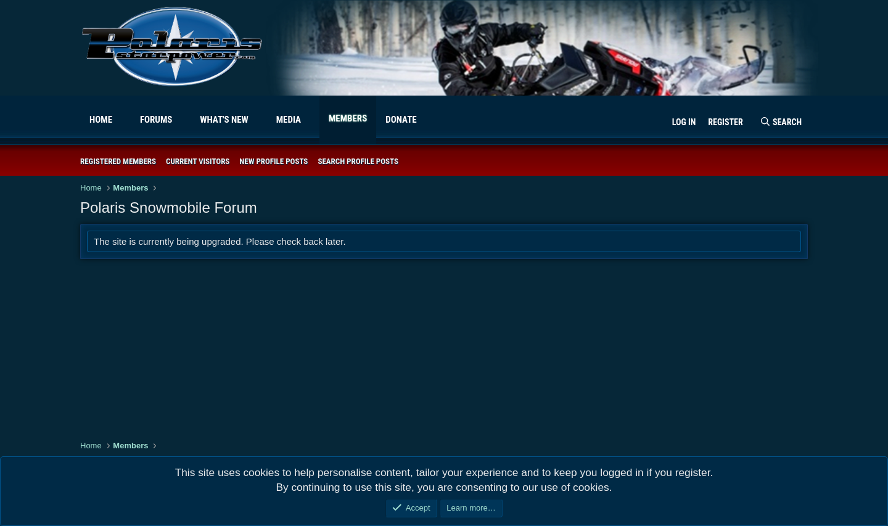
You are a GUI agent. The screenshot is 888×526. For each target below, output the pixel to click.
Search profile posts (358, 161)
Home (100, 119)
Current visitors (197, 161)
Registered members (118, 161)
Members (348, 118)
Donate (400, 119)
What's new (224, 119)
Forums (156, 119)
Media (288, 119)
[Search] (781, 123)
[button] (122, 120)
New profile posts (273, 161)
